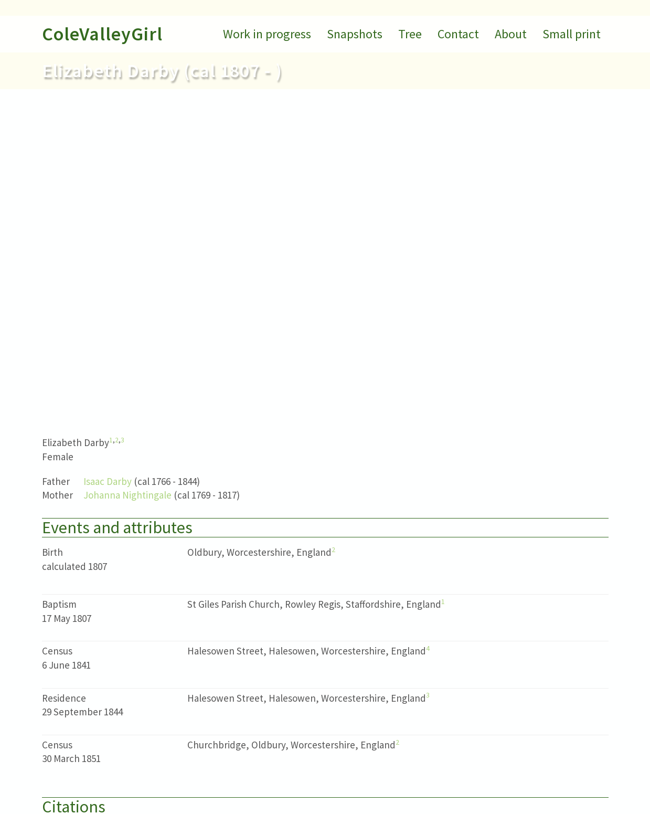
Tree (410, 34)
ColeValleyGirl (102, 34)
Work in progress (267, 34)
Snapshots (354, 34)
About (511, 34)
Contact (458, 34)
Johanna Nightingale (127, 495)
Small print (571, 34)
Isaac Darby (107, 481)
